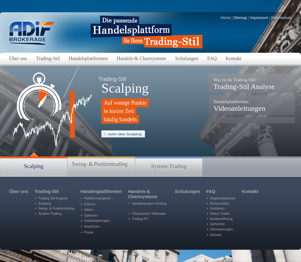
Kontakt (250, 191)
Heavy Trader (220, 213)
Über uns (18, 191)
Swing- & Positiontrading (56, 208)
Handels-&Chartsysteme (142, 194)
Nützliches (93, 226)
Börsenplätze (219, 203)
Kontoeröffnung (221, 219)
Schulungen (187, 191)
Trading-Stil (46, 191)
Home (226, 18)
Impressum (259, 18)
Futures (91, 204)
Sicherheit (217, 224)
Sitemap (240, 18)
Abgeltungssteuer (223, 198)
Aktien (90, 209)
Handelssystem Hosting (149, 206)
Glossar (215, 235)
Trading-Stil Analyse (244, 84)
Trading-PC (140, 219)
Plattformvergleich (98, 198)
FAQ (211, 191)
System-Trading (49, 213)
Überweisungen (223, 229)
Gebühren (217, 208)
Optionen (91, 215)
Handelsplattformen (101, 191)
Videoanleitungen (239, 105)
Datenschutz (281, 18)
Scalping (44, 203)
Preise (89, 232)
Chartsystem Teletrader (149, 213)
